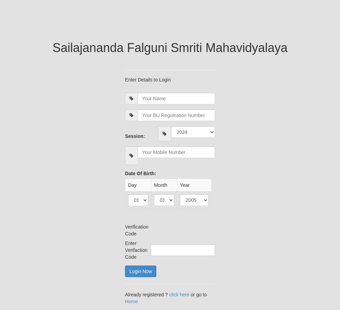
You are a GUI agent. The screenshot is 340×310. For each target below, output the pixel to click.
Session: (135, 136)
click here (180, 294)
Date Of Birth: (140, 173)
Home (131, 301)
